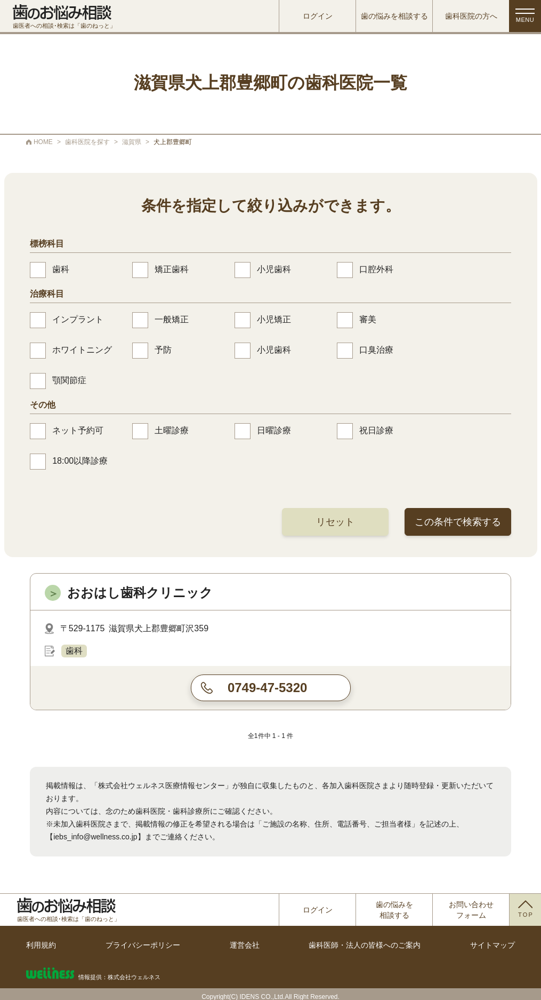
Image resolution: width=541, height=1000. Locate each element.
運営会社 (245, 945)
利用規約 (41, 945)
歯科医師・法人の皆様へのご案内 (365, 945)
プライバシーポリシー (143, 945)
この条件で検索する (458, 522)
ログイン (318, 16)
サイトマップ (492, 945)
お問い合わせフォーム (471, 909)
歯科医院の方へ (471, 16)
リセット (335, 522)
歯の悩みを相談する (394, 16)
